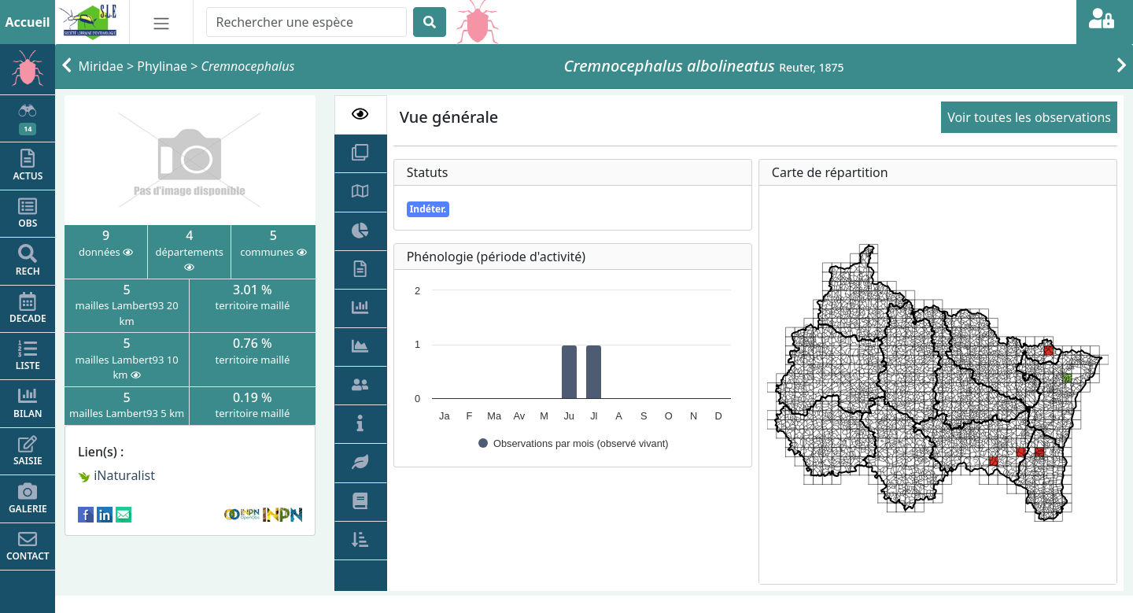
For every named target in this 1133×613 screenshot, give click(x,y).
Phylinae (162, 66)
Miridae (101, 66)
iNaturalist (116, 475)
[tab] (360, 115)
